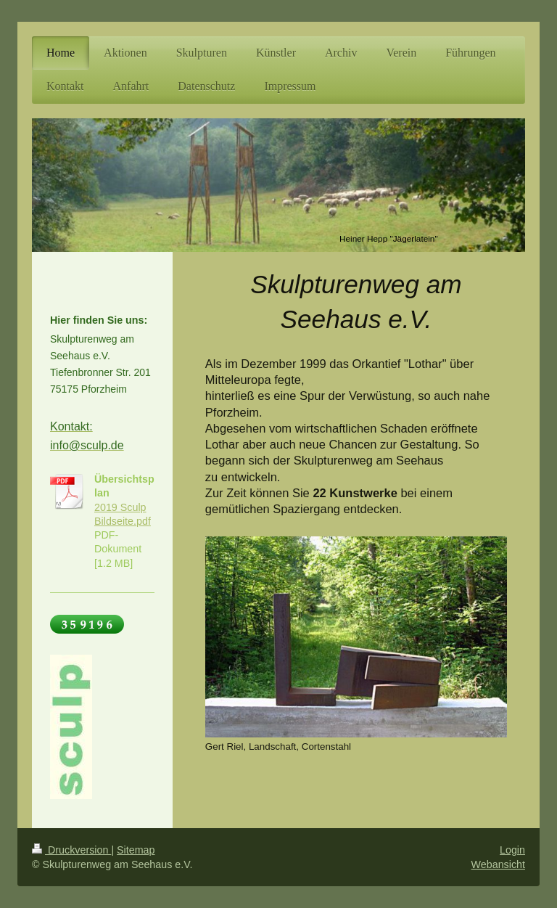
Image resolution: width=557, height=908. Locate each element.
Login (512, 850)
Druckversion (71, 850)
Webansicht (498, 864)
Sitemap (135, 850)
